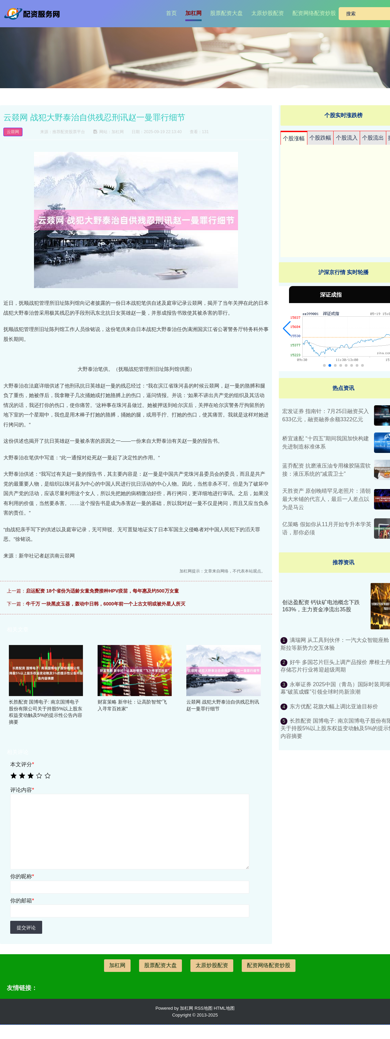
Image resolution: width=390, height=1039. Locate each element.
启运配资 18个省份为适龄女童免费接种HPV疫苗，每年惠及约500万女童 (102, 591)
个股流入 (347, 138)
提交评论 (26, 927)
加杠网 (193, 13)
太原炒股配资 (267, 13)
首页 (171, 13)
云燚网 (13, 131)
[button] (286, 328)
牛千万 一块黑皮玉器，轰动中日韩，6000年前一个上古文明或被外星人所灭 (105, 604)
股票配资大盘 (226, 13)
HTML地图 (224, 1008)
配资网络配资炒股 (314, 13)
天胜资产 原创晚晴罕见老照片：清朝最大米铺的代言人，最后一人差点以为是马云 (326, 499)
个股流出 (373, 138)
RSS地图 (203, 1008)
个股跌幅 (320, 138)
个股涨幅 (294, 138)
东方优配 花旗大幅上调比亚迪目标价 (334, 706)
